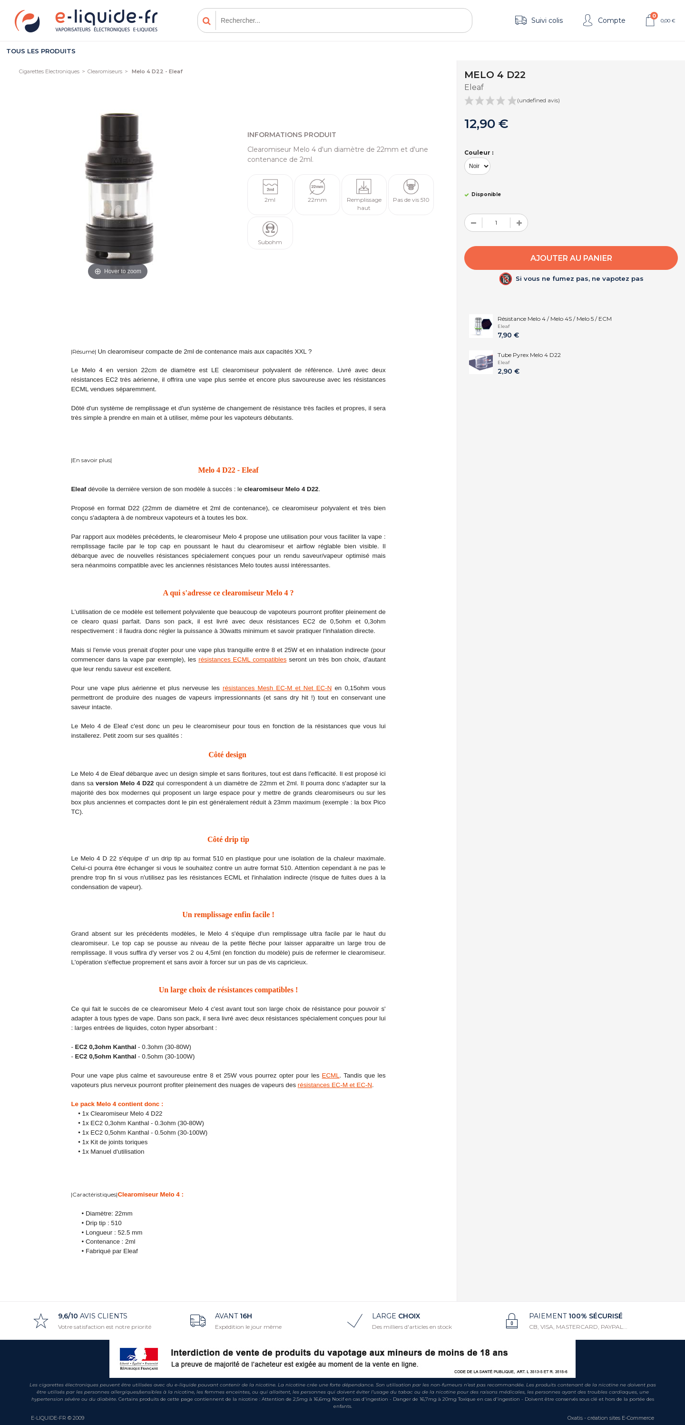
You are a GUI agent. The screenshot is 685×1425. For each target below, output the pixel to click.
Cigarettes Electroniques (49, 71)
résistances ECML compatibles (242, 659)
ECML (331, 1075)
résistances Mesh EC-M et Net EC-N (277, 688)
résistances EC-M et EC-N (335, 1085)
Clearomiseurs (105, 71)
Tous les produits (41, 51)
